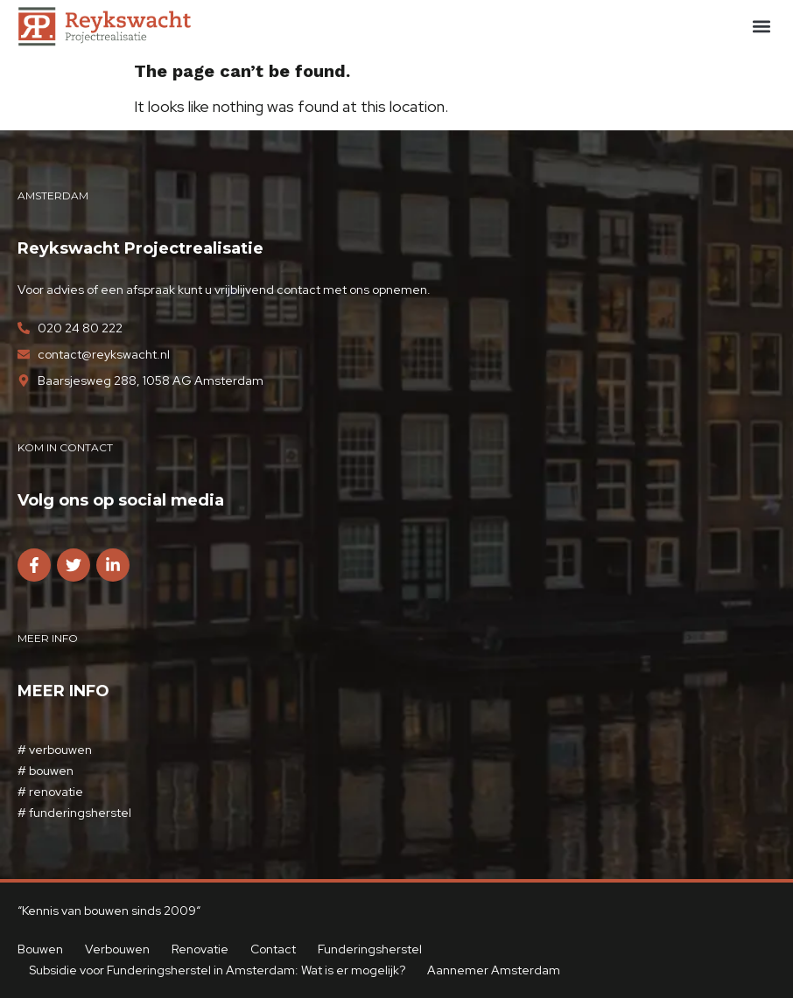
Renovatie (200, 949)
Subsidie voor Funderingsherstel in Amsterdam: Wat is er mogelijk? (217, 970)
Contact (273, 949)
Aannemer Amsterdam (495, 970)
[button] (761, 26)
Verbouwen (117, 949)
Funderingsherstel (370, 949)
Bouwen (40, 949)
